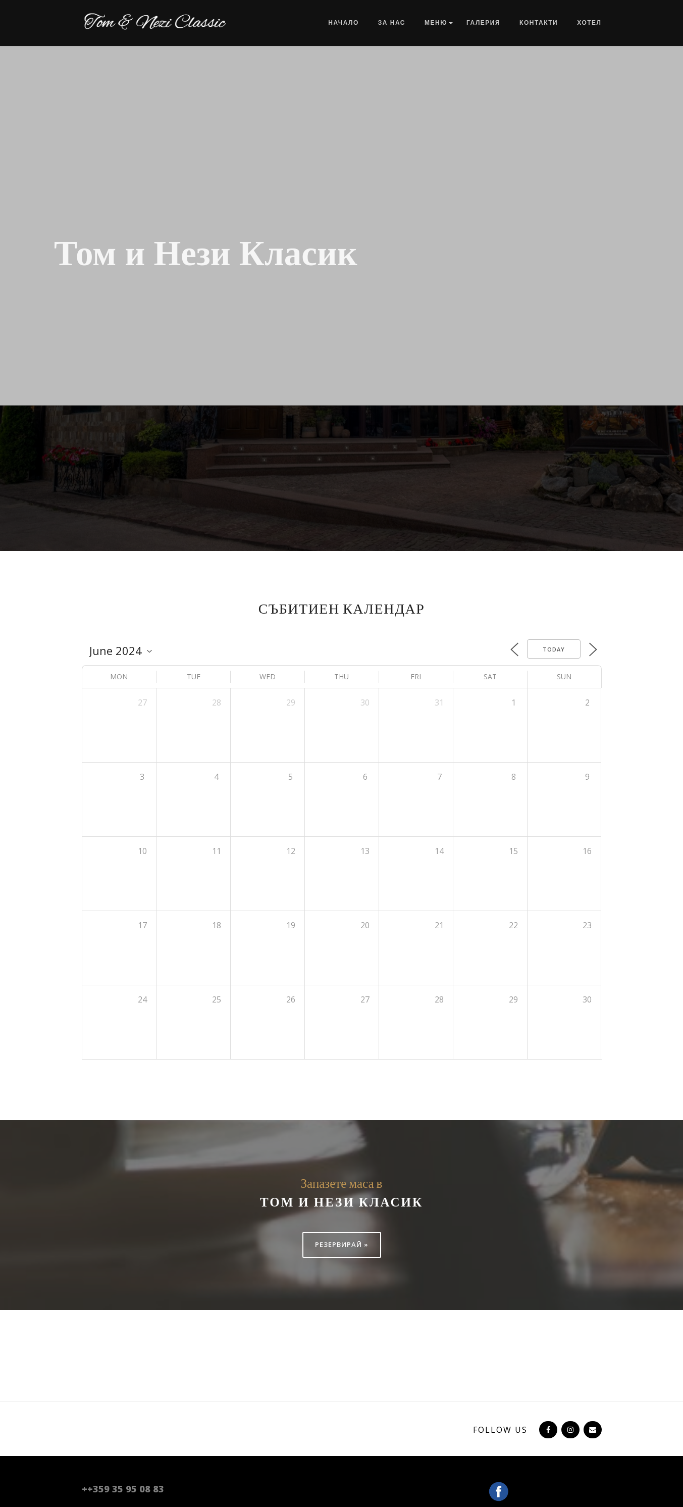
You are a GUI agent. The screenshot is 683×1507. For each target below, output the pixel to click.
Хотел (589, 22)
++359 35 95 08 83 (123, 1489)
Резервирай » (342, 1244)
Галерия (483, 22)
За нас (391, 22)
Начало (343, 22)
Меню (436, 22)
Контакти (538, 22)
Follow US (500, 1429)
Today (554, 649)
